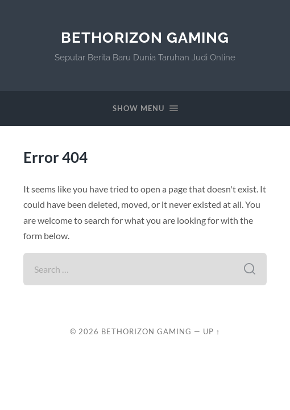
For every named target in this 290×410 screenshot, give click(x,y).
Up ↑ (211, 331)
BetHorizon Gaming (145, 37)
